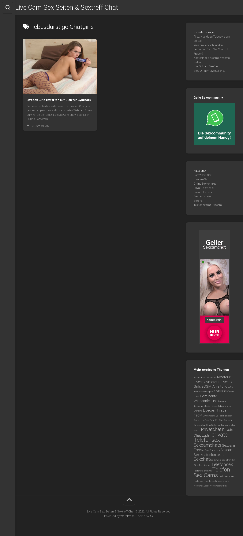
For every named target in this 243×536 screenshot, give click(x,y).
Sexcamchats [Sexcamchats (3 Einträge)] (207, 445)
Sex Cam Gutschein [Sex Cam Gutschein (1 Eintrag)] (210, 451)
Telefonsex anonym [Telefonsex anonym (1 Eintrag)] (203, 471)
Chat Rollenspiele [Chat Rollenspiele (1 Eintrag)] (205, 392)
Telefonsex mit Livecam (208, 205)
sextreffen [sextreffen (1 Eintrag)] (226, 460)
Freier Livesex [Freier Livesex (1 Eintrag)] (211, 406)
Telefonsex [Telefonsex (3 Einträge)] (222, 465)
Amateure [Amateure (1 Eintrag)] (211, 378)
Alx (151, 516)
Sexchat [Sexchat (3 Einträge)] (202, 459)
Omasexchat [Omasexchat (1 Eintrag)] (200, 425)
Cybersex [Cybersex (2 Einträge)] (221, 392)
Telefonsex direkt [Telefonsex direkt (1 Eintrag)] (226, 477)
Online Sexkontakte (205, 184)
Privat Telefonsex (204, 188)
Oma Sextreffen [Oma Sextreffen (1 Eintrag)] (213, 425)
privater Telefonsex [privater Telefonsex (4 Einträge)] (212, 438)
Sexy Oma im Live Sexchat (209, 71)
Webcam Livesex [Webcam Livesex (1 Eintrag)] (201, 486)
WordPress (127, 516)
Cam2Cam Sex (202, 175)
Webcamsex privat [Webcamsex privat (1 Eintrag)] (218, 486)
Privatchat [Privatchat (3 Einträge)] (211, 430)
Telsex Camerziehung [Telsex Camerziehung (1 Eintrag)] (219, 481)
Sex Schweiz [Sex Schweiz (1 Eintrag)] (215, 460)
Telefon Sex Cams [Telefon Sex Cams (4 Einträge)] (212, 473)
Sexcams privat (203, 196)
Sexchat (198, 201)
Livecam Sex (201, 179)
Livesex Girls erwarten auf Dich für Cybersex (59, 100)
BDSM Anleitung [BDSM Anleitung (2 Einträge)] (214, 387)
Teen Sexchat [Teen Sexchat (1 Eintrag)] (205, 466)
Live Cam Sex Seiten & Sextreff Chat (76, 8)
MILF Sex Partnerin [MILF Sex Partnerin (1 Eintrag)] (224, 421)
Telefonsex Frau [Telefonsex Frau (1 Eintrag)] (201, 481)
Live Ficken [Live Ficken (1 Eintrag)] (219, 416)
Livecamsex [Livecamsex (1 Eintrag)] (208, 416)
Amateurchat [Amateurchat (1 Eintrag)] (200, 378)
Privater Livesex (203, 192)
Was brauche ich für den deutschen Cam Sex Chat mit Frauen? (211, 50)
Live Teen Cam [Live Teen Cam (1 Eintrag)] (208, 421)
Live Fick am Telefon (206, 66)
